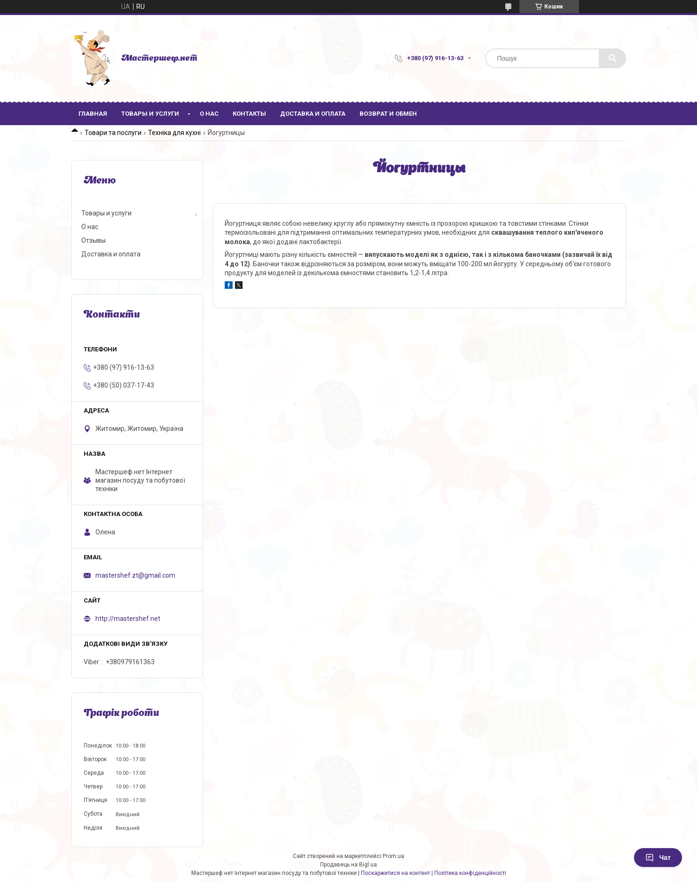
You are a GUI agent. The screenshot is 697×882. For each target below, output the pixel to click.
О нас (209, 113)
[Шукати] (612, 58)
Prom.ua (393, 856)
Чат (658, 857)
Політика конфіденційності (470, 873)
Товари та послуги (113, 132)
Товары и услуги (150, 113)
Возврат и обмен (388, 113)
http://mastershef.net (127, 618)
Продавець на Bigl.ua (348, 864)
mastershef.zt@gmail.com (135, 575)
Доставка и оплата (312, 113)
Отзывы (93, 240)
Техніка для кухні (174, 132)
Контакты (249, 113)
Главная (92, 113)
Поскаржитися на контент (395, 873)
